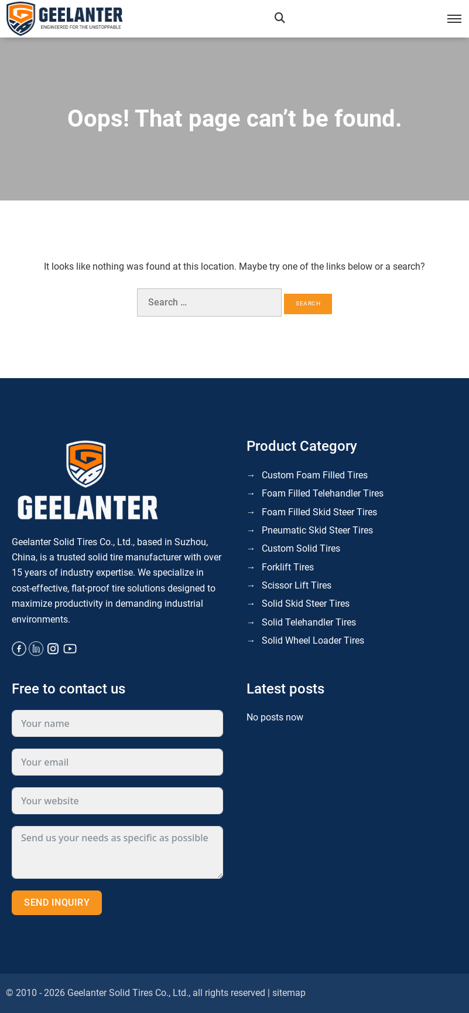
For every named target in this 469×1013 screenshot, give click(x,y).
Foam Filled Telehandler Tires (323, 493)
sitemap (289, 992)
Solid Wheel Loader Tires (313, 640)
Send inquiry (57, 902)
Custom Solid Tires (301, 548)
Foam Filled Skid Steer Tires (319, 512)
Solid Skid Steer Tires (306, 603)
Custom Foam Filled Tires (315, 475)
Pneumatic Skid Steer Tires (317, 530)
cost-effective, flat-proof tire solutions (88, 588)
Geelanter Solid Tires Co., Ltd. (128, 992)
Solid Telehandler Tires (309, 622)
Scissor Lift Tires (296, 585)
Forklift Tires (288, 567)
